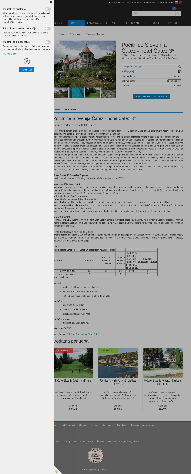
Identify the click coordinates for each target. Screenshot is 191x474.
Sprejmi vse (26, 70)
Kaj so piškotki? (10, 54)
